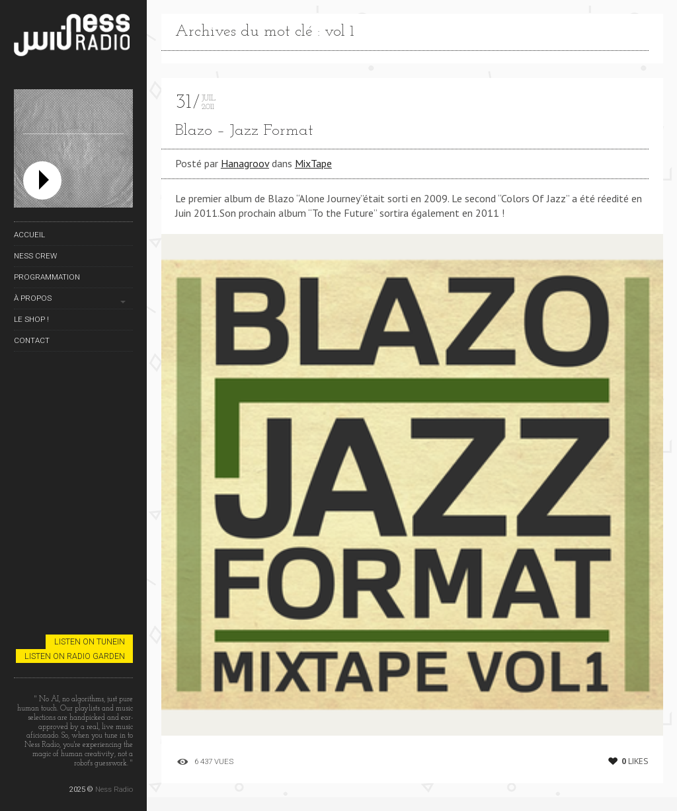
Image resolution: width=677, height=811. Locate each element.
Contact (32, 340)
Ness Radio (114, 789)
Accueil (29, 234)
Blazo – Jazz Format (244, 131)
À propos (33, 298)
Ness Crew (35, 255)
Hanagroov (245, 163)
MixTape (313, 163)
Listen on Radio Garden (74, 656)
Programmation (47, 277)
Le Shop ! (31, 319)
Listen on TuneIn (89, 641)
